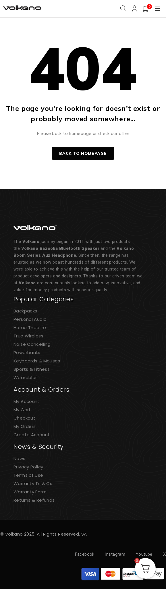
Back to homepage (83, 153)
